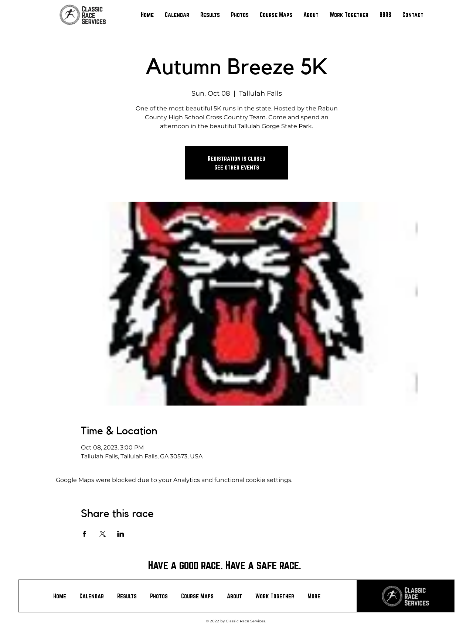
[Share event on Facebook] (84, 534)
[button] (210, 15)
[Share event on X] (102, 534)
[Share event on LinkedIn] (120, 534)
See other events (236, 167)
